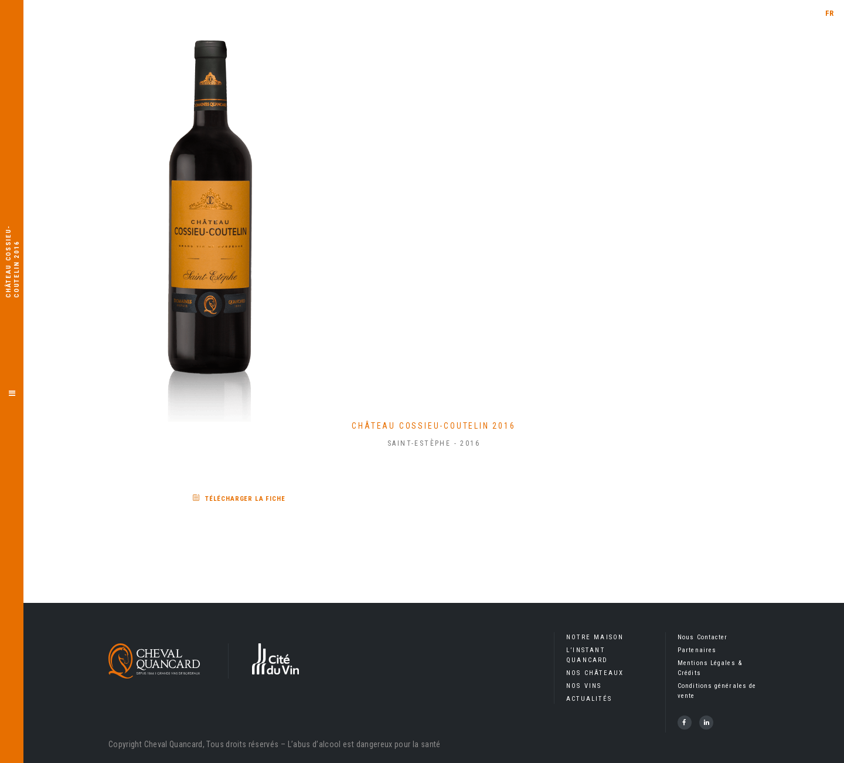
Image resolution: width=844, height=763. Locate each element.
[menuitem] (829, 13)
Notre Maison (595, 637)
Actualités (589, 699)
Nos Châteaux (595, 673)
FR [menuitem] (829, 13)
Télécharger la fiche (245, 499)
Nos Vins (584, 686)
